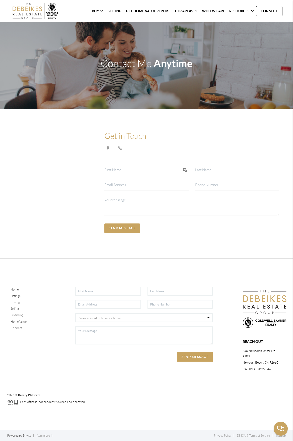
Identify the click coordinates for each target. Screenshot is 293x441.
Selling (15, 308)
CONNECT (269, 11)
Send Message (122, 228)
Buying (15, 302)
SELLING (115, 11)
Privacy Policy (222, 435)
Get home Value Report (148, 11)
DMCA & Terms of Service (253, 435)
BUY (97, 11)
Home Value (19, 321)
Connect (16, 328)
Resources (241, 11)
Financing (17, 315)
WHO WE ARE (213, 11)
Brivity (27, 435)
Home (15, 289)
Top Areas (186, 11)
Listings (15, 296)
